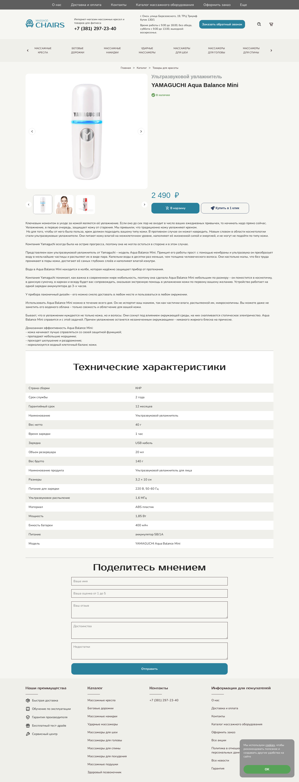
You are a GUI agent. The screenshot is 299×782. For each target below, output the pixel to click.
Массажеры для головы (105, 740)
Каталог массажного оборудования (165, 4)
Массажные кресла (102, 700)
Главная (126, 68)
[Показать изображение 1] (42, 204)
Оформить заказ (217, 4)
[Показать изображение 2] (64, 204)
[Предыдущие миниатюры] (29, 204)
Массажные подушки (103, 764)
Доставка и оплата (86, 4)
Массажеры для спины (104, 748)
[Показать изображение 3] (85, 204)
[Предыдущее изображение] (32, 131)
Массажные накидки (102, 716)
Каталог (142, 68)
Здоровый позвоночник (104, 772)
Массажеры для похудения (107, 756)
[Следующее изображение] (141, 131)
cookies (270, 745)
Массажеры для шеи (102, 732)
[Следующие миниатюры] (144, 204)
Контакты (118, 4)
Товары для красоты (165, 68)
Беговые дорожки (100, 708)
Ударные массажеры (103, 724)
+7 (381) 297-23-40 (164, 700)
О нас (56, 4)
